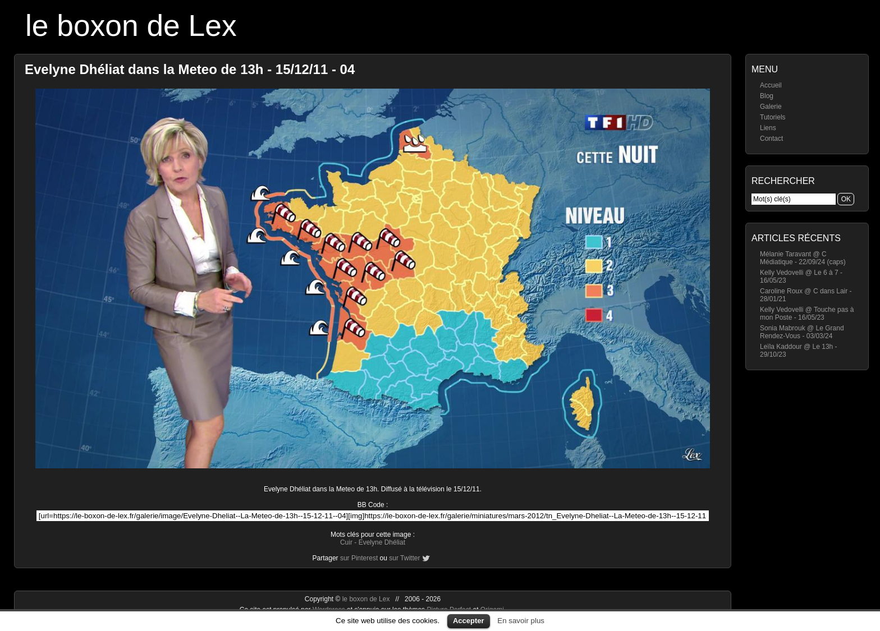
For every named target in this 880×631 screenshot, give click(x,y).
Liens (768, 128)
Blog (766, 96)
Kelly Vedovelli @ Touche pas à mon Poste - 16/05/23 (807, 313)
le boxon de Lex (131, 25)
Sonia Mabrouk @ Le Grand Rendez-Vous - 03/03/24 (802, 332)
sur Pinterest (359, 558)
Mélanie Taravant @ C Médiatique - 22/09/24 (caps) (803, 258)
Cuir (346, 542)
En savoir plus (520, 620)
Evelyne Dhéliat (382, 542)
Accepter (468, 620)
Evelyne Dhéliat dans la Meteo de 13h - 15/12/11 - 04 (190, 69)
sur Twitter (404, 558)
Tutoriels (773, 117)
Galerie (771, 106)
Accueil (771, 85)
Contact (771, 138)
